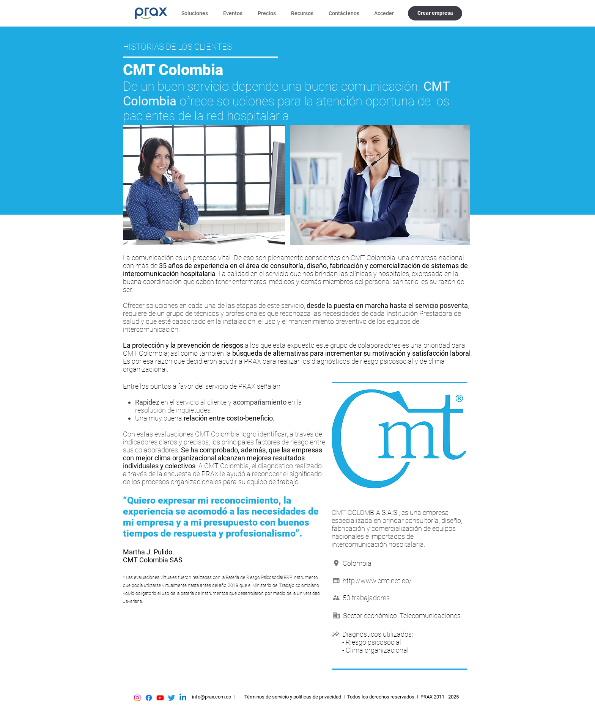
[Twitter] (171, 698)
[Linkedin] (183, 698)
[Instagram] (137, 698)
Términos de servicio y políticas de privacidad (292, 697)
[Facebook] (149, 698)
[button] (196, 13)
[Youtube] (160, 698)
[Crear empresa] (435, 13)
